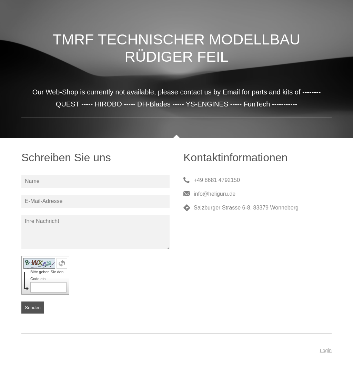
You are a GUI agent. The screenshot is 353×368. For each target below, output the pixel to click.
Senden (33, 307)
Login (326, 350)
